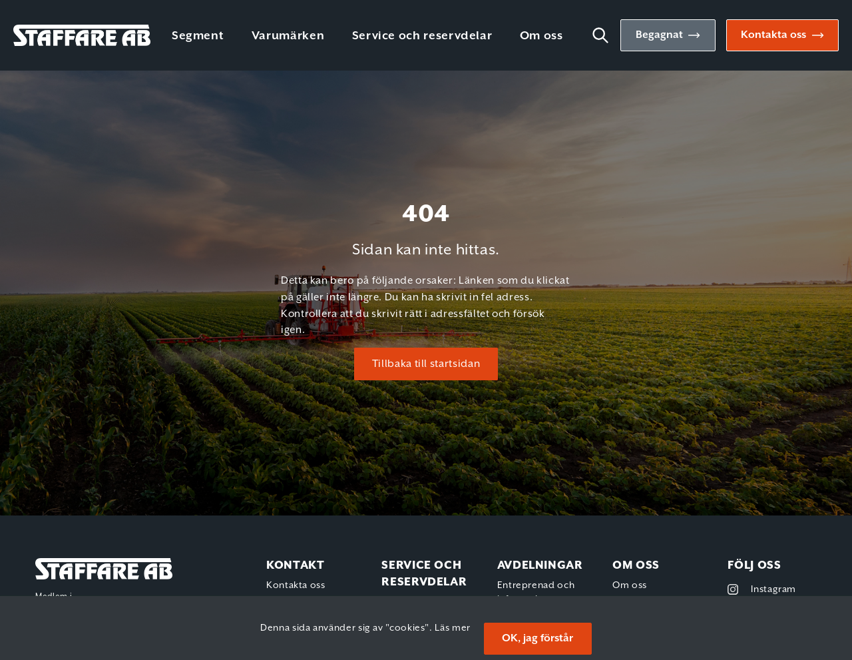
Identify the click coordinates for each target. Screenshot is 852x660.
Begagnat (659, 35)
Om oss (541, 36)
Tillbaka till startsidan (426, 364)
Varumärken (288, 36)
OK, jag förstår (537, 638)
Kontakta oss (773, 35)
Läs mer (452, 628)
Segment (198, 36)
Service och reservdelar (422, 36)
